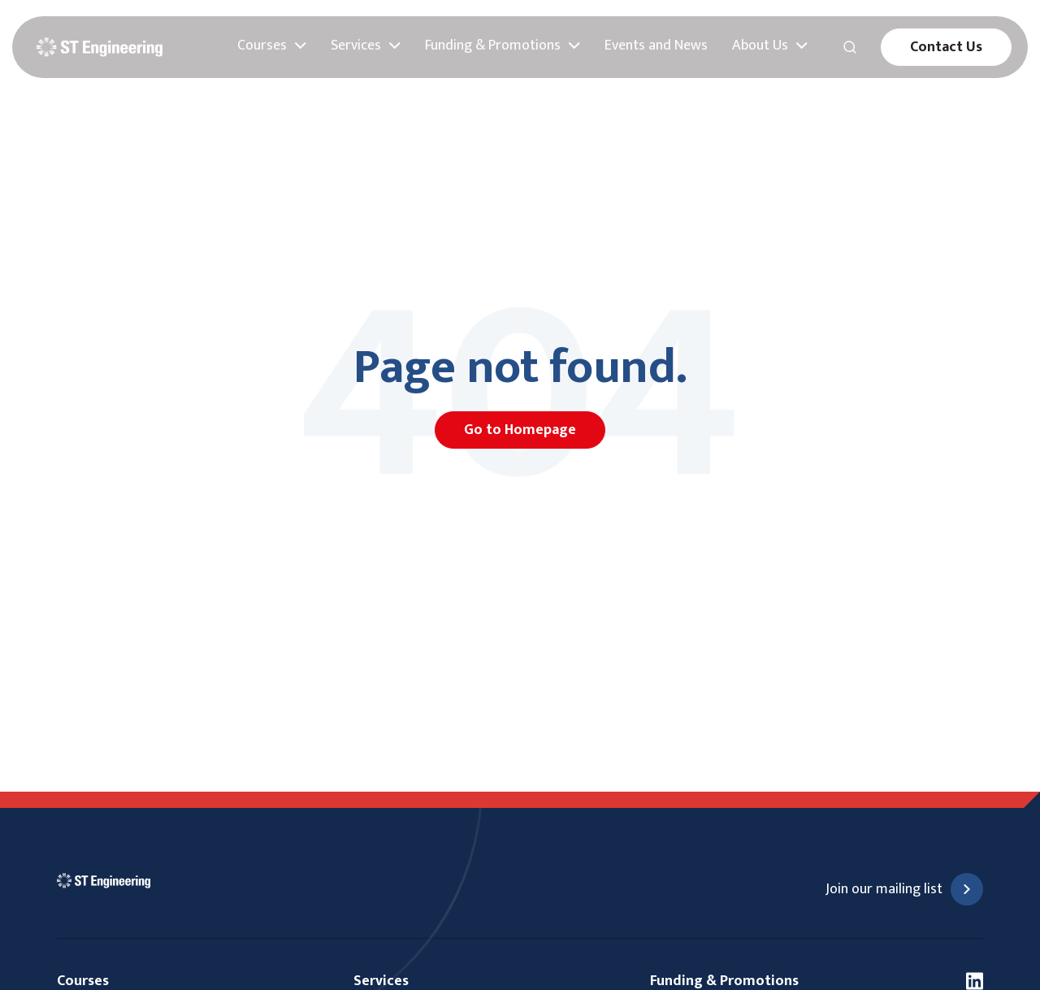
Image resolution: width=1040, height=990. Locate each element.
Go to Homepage (520, 430)
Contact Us (946, 47)
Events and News (656, 46)
